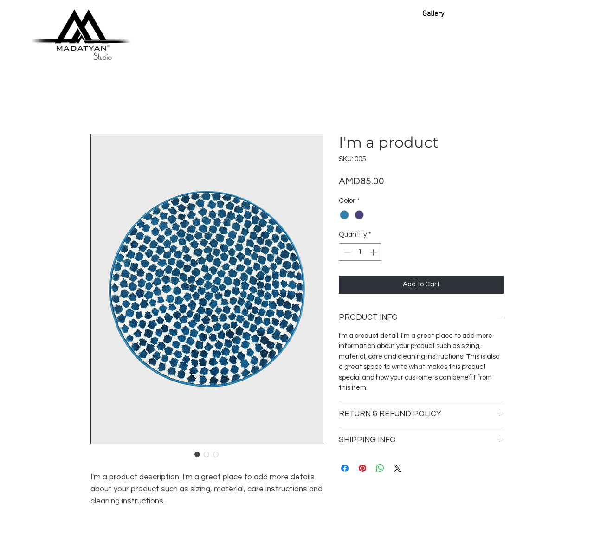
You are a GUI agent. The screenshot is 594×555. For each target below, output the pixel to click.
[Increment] (374, 252)
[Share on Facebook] (344, 468)
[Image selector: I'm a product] (197, 454)
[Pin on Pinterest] (362, 468)
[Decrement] (346, 252)
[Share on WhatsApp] (380, 468)
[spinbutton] (360, 252)
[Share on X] (397, 468)
